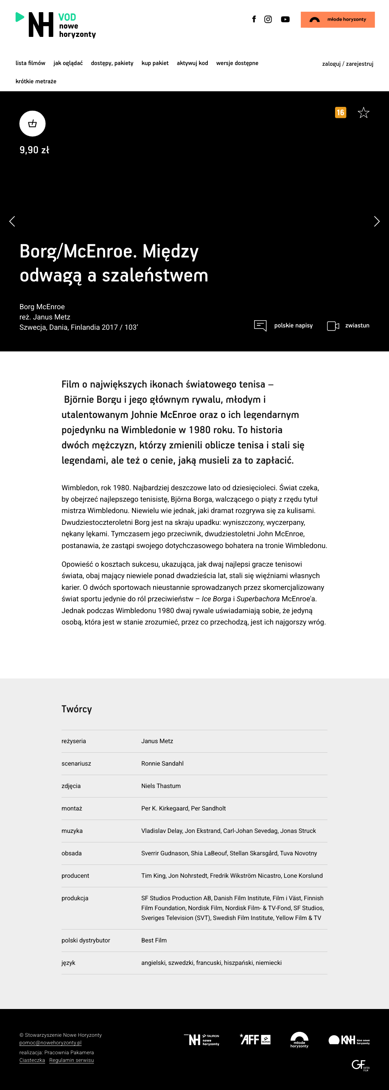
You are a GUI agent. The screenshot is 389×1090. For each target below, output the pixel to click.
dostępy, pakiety (112, 63)
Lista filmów (30, 63)
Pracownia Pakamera (69, 1053)
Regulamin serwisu (71, 1060)
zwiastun (357, 325)
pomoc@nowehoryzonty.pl (50, 1043)
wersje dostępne (237, 63)
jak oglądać (68, 63)
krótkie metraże (36, 81)
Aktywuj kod (192, 63)
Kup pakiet (155, 63)
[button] (376, 221)
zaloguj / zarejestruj (347, 64)
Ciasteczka (32, 1060)
